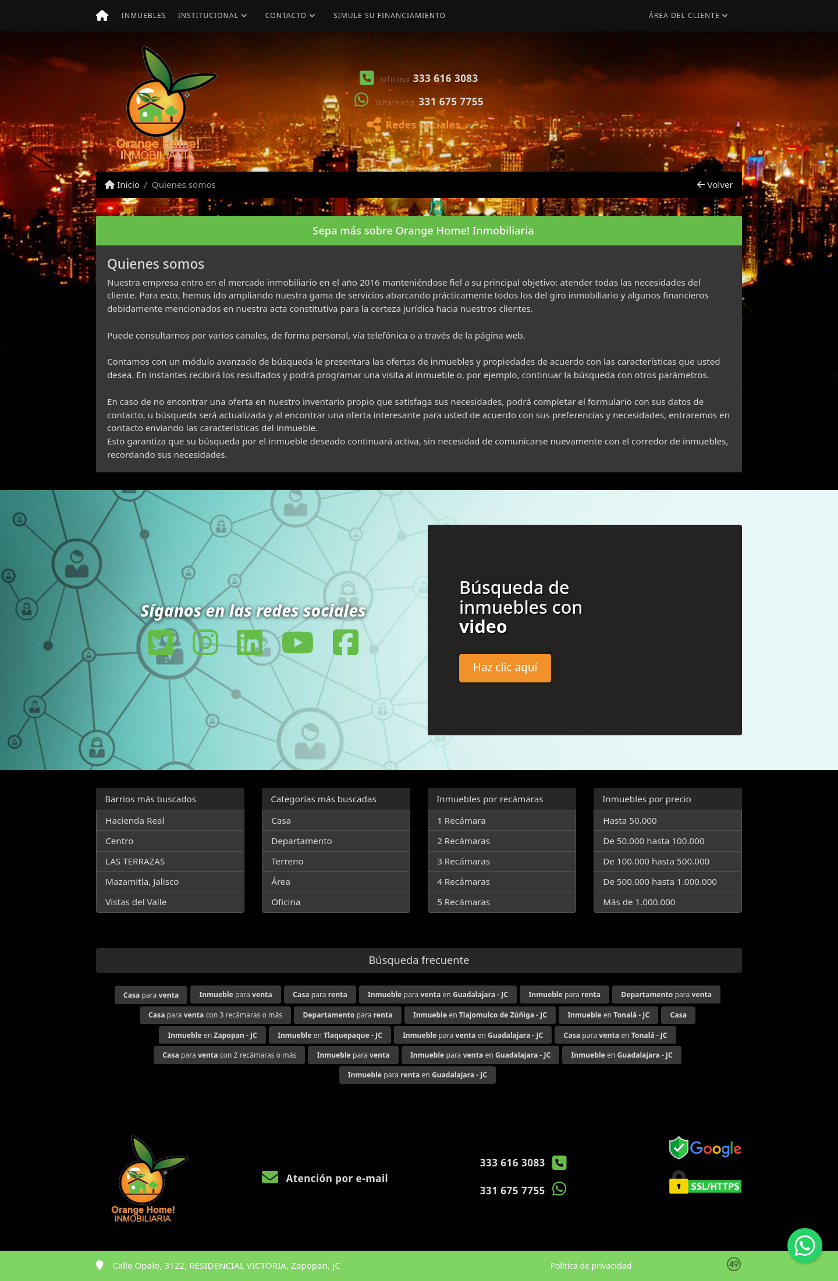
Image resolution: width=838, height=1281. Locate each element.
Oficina (285, 902)
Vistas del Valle (135, 902)
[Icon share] (161, 641)
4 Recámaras (463, 881)
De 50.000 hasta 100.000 (653, 840)
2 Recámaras (463, 840)
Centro (119, 840)
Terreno (287, 861)
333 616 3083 (445, 78)
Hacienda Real (134, 820)
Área (280, 881)
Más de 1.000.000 (639, 902)
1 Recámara (461, 820)
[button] (544, 102)
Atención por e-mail (325, 1178)
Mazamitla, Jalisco (142, 881)
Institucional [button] (208, 15)
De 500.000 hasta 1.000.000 (660, 881)
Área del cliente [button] (684, 15)
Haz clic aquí (505, 667)
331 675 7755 (451, 101)
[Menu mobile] (102, 15)
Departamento (301, 840)
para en (438, 994)
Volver (715, 184)
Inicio (122, 184)
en (480, 1015)
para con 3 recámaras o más (215, 1015)
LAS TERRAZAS (135, 861)
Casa (281, 820)
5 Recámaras (463, 902)
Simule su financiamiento (389, 15)
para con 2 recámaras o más (229, 1055)
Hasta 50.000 (630, 820)
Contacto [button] (286, 15)
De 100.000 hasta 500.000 (656, 861)
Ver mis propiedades (672, 135)
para (151, 995)
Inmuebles (144, 15)
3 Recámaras (463, 861)
